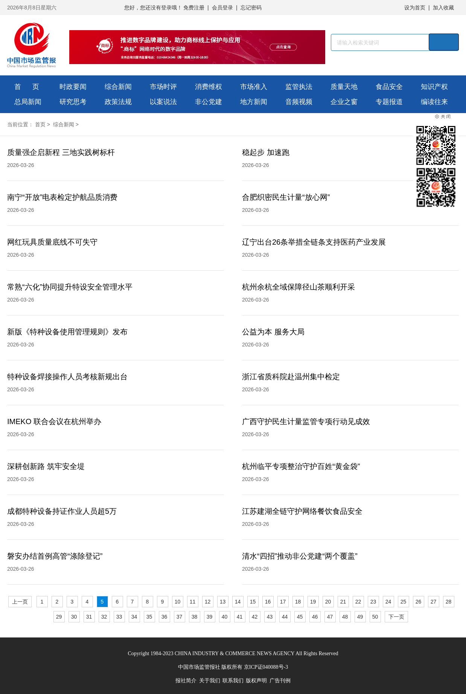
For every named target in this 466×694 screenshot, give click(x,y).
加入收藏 (443, 8)
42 (255, 617)
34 (134, 617)
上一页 (20, 602)
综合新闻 (118, 86)
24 (388, 602)
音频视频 (298, 102)
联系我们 (233, 680)
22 (358, 602)
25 (404, 602)
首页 (40, 124)
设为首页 (414, 8)
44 (285, 617)
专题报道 (389, 102)
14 (238, 602)
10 (178, 602)
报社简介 (185, 680)
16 (268, 602)
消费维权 (208, 86)
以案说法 (163, 102)
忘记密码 (251, 8)
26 (419, 602)
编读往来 (434, 102)
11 (193, 602)
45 (300, 617)
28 (449, 602)
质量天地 (344, 86)
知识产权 (434, 86)
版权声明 (256, 680)
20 (328, 602)
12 (208, 602)
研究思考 (73, 102)
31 (89, 617)
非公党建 (208, 102)
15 (253, 602)
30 (74, 617)
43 (270, 617)
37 (180, 617)
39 (210, 617)
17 (283, 602)
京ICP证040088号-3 (266, 667)
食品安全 (389, 86)
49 (360, 617)
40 (225, 617)
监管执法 (298, 86)
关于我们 (209, 680)
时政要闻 (73, 86)
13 (223, 602)
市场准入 (253, 86)
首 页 (26, 86)
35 (149, 617)
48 (345, 617)
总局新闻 (27, 102)
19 (313, 602)
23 (373, 602)
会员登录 (222, 8)
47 (330, 617)
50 (375, 617)
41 (240, 617)
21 (343, 602)
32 (104, 617)
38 (195, 617)
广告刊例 (280, 680)
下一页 (396, 617)
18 (298, 602)
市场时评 (163, 86)
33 (119, 617)
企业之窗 (344, 102)
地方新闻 (253, 102)
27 (434, 602)
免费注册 (193, 8)
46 (315, 617)
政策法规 (118, 102)
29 (59, 617)
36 (164, 617)
